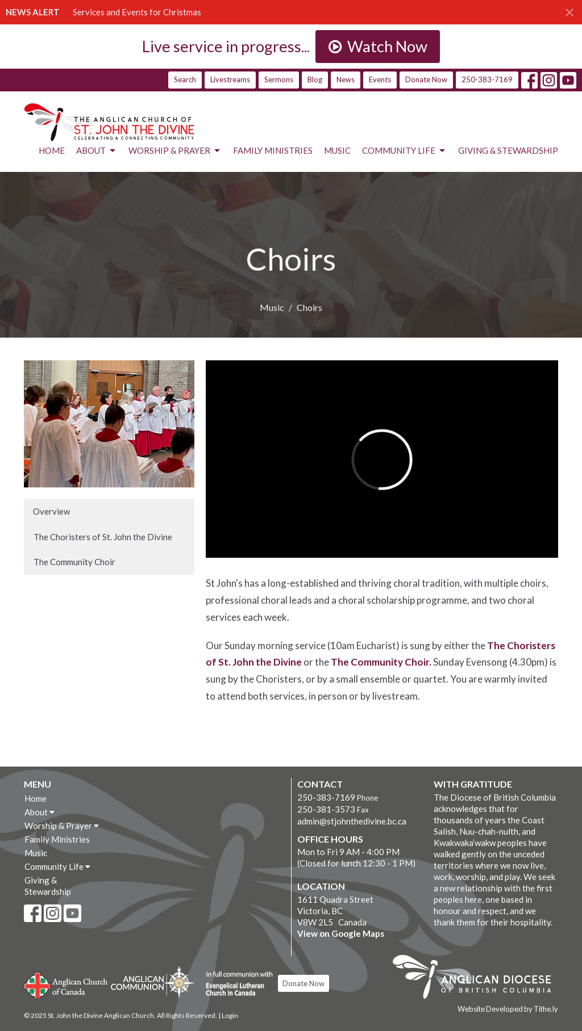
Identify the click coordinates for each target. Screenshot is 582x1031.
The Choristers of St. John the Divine (103, 537)
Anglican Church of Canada (66, 984)
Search (185, 79)
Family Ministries (273, 150)
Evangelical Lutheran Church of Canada (235, 984)
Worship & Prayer (175, 151)
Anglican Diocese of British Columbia (478, 978)
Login (230, 1015)
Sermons (278, 79)
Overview (51, 511)
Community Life (404, 151)
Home (52, 150)
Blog (314, 79)
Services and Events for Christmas (137, 12)
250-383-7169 (487, 79)
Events (380, 79)
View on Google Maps (340, 933)
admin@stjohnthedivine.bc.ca (351, 821)
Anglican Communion (152, 982)
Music (337, 150)
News (345, 79)
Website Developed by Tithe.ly (508, 1008)
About (96, 151)
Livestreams (230, 79)
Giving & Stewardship (508, 150)
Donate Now (426, 79)
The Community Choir (74, 562)
